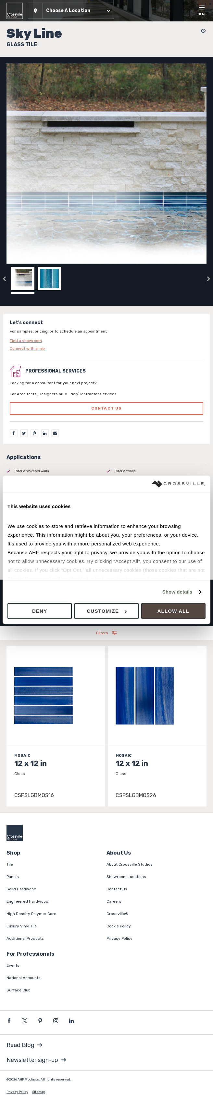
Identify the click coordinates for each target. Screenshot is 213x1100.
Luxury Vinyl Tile (21, 926)
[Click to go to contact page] (106, 341)
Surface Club (18, 990)
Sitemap (38, 1092)
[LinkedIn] (45, 433)
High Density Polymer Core (31, 913)
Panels (12, 876)
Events (12, 965)
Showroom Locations (126, 876)
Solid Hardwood (21, 889)
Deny (39, 611)
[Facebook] (14, 433)
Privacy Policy (119, 938)
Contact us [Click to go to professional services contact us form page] (106, 408)
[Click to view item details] (55, 726)
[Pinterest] (34, 433)
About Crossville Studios (129, 864)
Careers (113, 901)
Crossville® (117, 913)
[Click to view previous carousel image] (4, 278)
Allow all (173, 611)
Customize (107, 611)
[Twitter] (24, 433)
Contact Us (116, 889)
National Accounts (23, 978)
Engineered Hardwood (27, 901)
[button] (71, 11)
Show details (177, 592)
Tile (9, 864)
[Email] (55, 433)
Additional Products (25, 938)
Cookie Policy (118, 926)
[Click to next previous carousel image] (208, 278)
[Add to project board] (201, 31)
